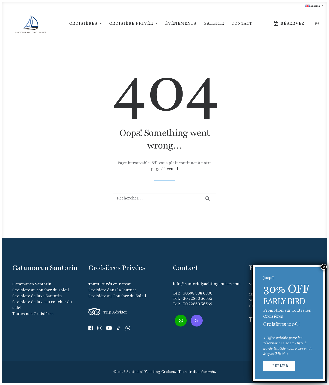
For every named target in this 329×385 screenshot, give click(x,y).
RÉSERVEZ (292, 26)
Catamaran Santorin (31, 284)
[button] (317, 26)
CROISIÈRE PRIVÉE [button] (133, 26)
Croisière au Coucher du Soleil (117, 296)
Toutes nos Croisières (32, 313)
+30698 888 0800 (196, 293)
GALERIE (214, 26)
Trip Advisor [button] (115, 312)
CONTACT (241, 26)
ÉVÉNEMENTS (180, 26)
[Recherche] (164, 198)
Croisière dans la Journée (112, 290)
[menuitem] (312, 6)
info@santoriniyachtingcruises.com (207, 283)
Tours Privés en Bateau (110, 284)
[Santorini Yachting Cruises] (28, 26)
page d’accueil (164, 169)
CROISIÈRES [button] (85, 26)
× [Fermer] (323, 267)
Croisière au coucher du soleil (40, 290)
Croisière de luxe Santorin (37, 296)
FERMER (280, 365)
